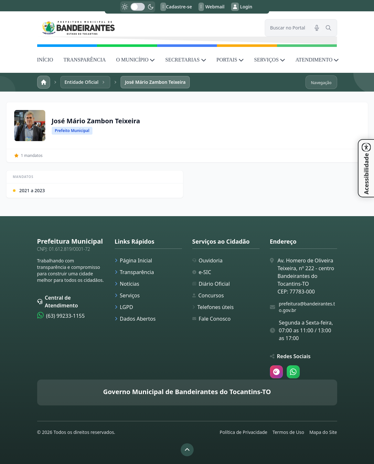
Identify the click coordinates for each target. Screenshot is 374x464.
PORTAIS (230, 59)
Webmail (211, 7)
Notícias (127, 283)
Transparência (134, 272)
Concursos (208, 295)
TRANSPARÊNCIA (84, 59)
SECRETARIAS (185, 59)
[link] (147, 27)
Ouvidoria (207, 260)
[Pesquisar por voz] (317, 28)
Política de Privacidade (243, 432)
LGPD (124, 307)
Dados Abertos (135, 318)
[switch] (138, 7)
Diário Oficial (211, 283)
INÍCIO (45, 59)
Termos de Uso (288, 432)
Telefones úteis (213, 307)
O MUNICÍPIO (135, 59)
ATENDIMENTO (317, 59)
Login (241, 7)
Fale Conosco (211, 318)
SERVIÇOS (269, 59)
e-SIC (201, 272)
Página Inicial (133, 260)
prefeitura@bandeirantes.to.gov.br (307, 307)
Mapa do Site (323, 432)
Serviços (127, 295)
